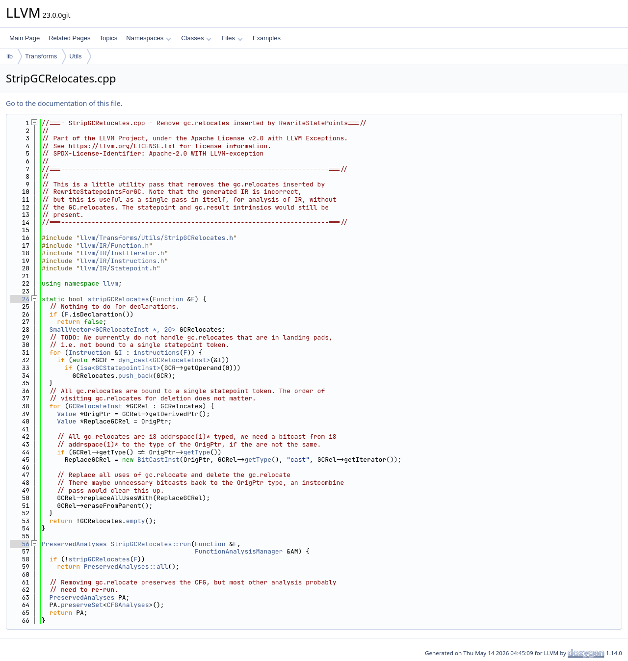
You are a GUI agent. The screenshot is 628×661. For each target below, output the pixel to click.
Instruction (90, 352)
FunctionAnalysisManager (239, 551)
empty (135, 521)
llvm (110, 283)
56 (19, 544)
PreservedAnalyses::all (126, 566)
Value (66, 414)
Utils (75, 56)
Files (231, 38)
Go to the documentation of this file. (64, 103)
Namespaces (148, 38)
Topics (108, 38)
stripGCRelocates (118, 299)
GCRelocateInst (95, 406)
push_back (135, 375)
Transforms (41, 56)
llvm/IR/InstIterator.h (122, 253)
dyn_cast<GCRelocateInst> (164, 360)
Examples (267, 38)
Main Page (24, 38)
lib (9, 56)
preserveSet (82, 605)
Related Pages (69, 38)
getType (196, 452)
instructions (156, 352)
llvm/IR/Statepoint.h (118, 268)
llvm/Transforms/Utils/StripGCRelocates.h (156, 238)
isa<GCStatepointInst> (120, 368)
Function (168, 299)
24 (19, 299)
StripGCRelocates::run (150, 544)
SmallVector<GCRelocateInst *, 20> (113, 329)
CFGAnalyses (128, 605)
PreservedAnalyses (74, 544)
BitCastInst (158, 459)
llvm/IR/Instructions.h (122, 261)
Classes (196, 38)
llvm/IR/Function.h (114, 245)
